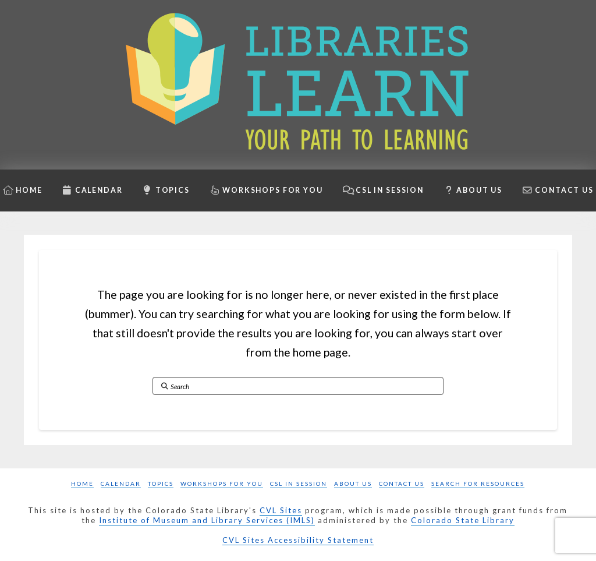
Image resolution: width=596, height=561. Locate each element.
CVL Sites (281, 510)
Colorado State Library (463, 520)
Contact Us (401, 483)
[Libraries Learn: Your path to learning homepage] (298, 85)
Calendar (121, 483)
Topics (160, 483)
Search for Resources (477, 483)
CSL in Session (298, 483)
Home (82, 483)
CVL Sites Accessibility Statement (298, 540)
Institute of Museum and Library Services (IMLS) (207, 520)
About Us (353, 483)
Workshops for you (221, 483)
